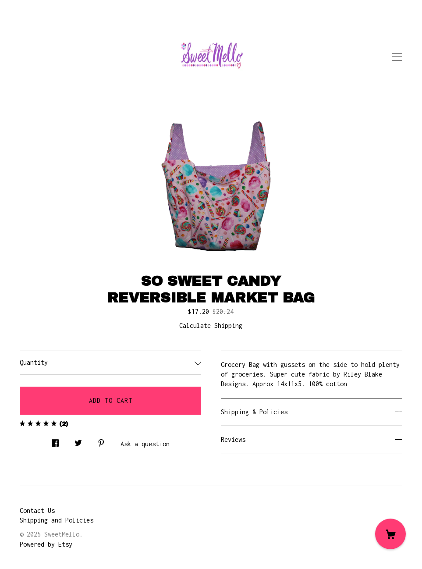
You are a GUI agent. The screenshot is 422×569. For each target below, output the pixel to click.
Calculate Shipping (210, 325)
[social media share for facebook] (55, 440)
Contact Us (37, 510)
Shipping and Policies (56, 520)
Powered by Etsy (46, 544)
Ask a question (145, 444)
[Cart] (390, 534)
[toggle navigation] (397, 57)
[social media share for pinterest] (101, 440)
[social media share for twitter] (78, 440)
